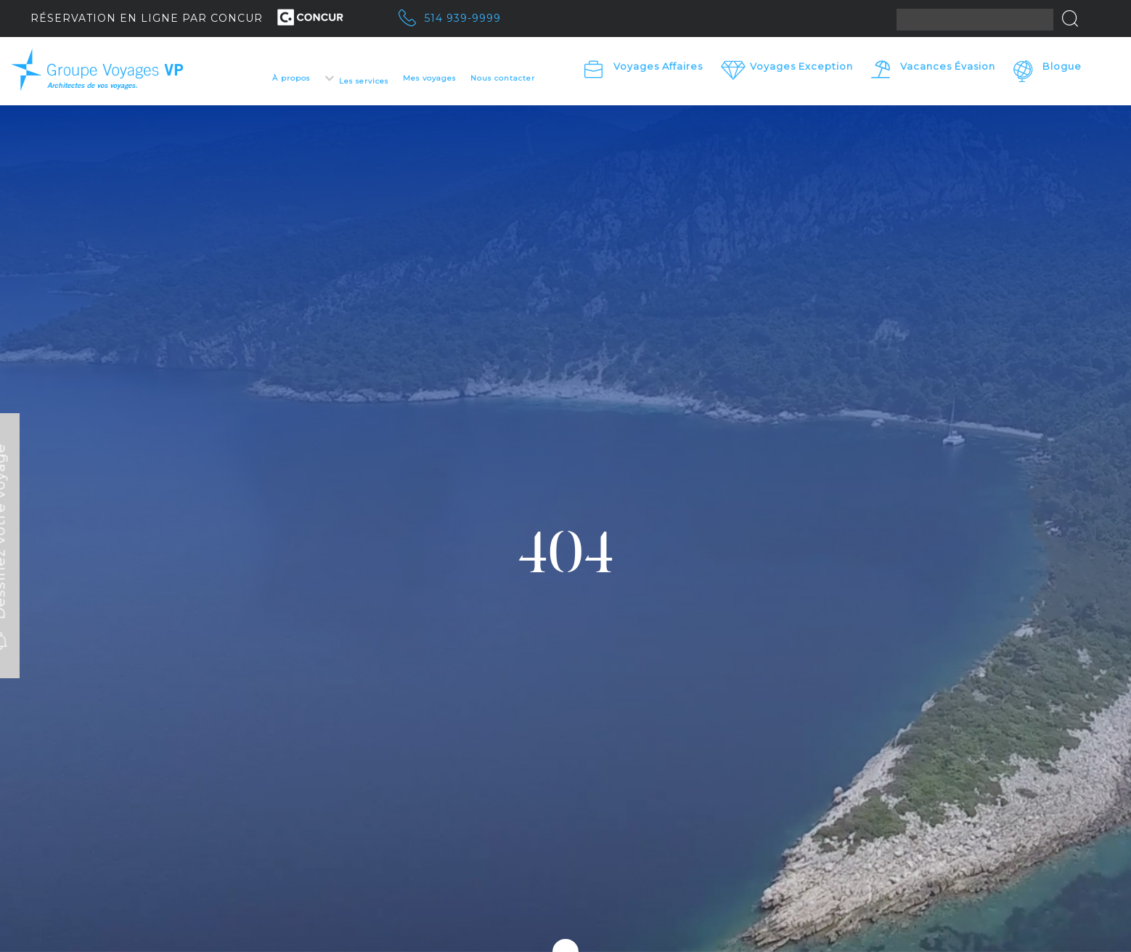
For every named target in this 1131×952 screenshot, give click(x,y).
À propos (291, 78)
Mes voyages (429, 78)
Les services (363, 81)
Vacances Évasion (947, 66)
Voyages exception (801, 66)
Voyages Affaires (658, 66)
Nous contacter (502, 78)
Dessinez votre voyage (66, 542)
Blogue (1062, 66)
